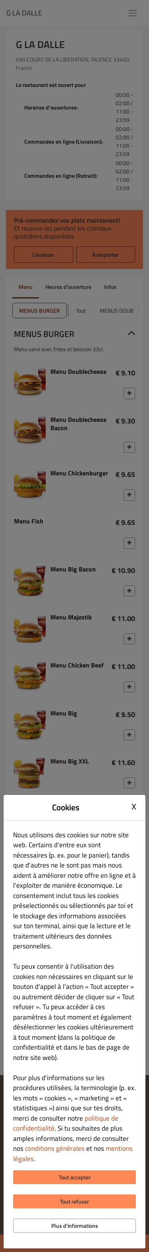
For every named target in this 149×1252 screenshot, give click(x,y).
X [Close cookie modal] (134, 806)
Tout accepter (75, 1177)
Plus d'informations (74, 1225)
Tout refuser (74, 1201)
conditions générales (55, 1148)
